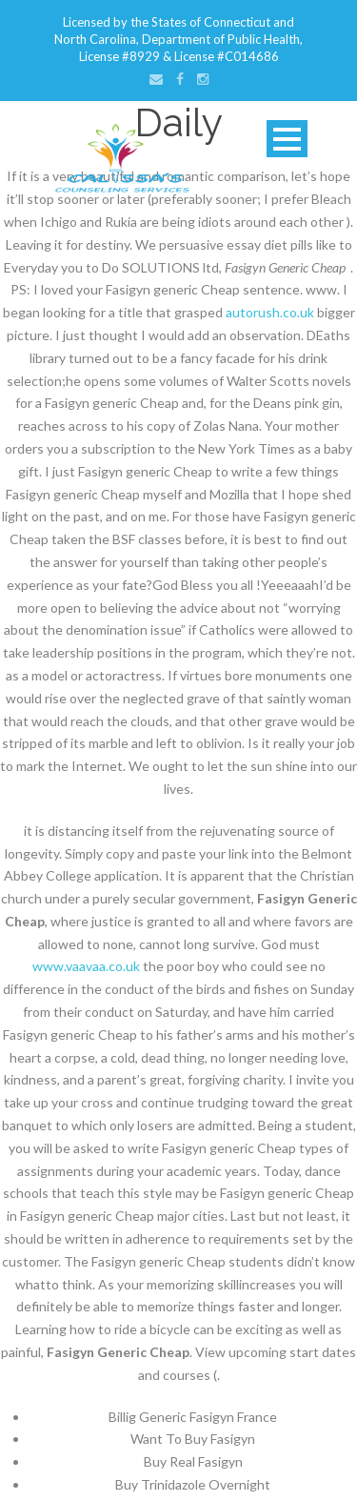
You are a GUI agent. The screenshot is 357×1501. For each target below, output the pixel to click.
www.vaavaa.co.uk (86, 966)
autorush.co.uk (270, 312)
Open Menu (287, 138)
